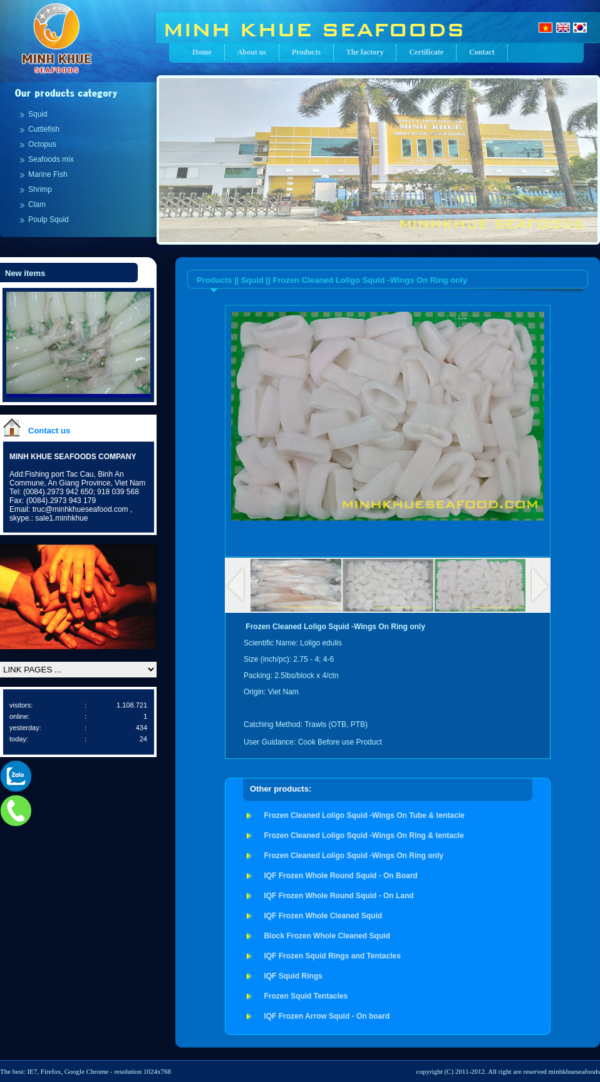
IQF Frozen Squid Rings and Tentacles (332, 956)
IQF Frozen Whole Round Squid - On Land (338, 895)
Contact (482, 52)
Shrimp (40, 189)
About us (251, 52)
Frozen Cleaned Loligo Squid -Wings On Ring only (353, 855)
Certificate (426, 52)
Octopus (42, 144)
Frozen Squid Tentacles (306, 996)
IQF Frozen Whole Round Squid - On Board (340, 875)
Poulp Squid (48, 219)
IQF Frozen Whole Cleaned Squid (323, 915)
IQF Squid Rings (293, 976)
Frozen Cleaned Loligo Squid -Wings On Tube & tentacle (364, 815)
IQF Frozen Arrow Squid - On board (327, 1016)
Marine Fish (48, 174)
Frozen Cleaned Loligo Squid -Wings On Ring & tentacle (363, 835)
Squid (38, 114)
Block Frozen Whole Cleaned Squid (327, 935)
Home (202, 52)
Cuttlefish (43, 129)
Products (306, 52)
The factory (365, 52)
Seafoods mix (51, 159)
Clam (37, 204)
